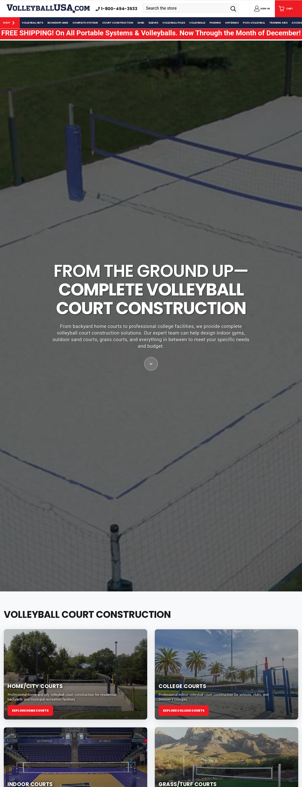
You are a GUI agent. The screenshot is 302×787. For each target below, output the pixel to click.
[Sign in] (261, 9)
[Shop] (10, 23)
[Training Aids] (278, 23)
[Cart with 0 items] (285, 9)
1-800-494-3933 (119, 8)
